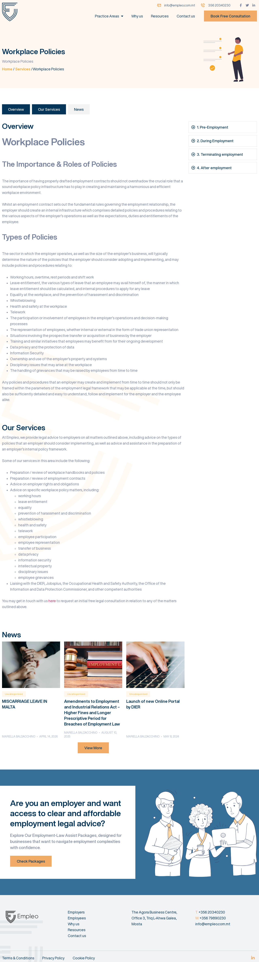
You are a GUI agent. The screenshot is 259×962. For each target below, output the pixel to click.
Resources (160, 16)
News (79, 109)
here (52, 601)
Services (22, 69)
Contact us (186, 16)
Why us (137, 16)
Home (7, 69)
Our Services (49, 109)
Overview (16, 109)
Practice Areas (109, 16)
